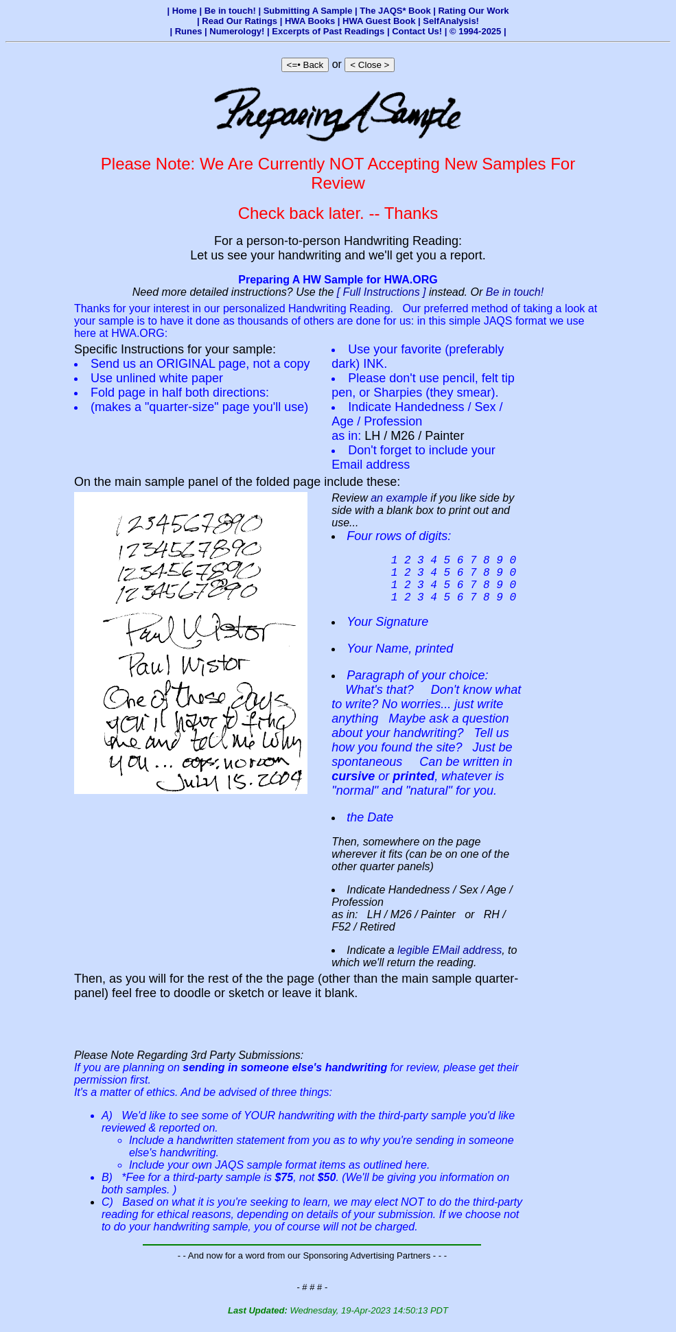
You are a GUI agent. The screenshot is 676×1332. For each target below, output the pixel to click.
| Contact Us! (416, 31)
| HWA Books (309, 21)
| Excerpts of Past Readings (327, 31)
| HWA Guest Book (378, 21)
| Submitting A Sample (306, 10)
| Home (183, 10)
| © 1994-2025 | (475, 31)
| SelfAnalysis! (448, 21)
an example (399, 498)
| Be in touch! (228, 10)
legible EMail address (449, 961)
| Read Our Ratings (238, 21)
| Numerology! (236, 31)
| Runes (187, 31)
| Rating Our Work (471, 10)
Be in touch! (515, 292)
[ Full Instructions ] (381, 292)
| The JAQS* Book (394, 10)
